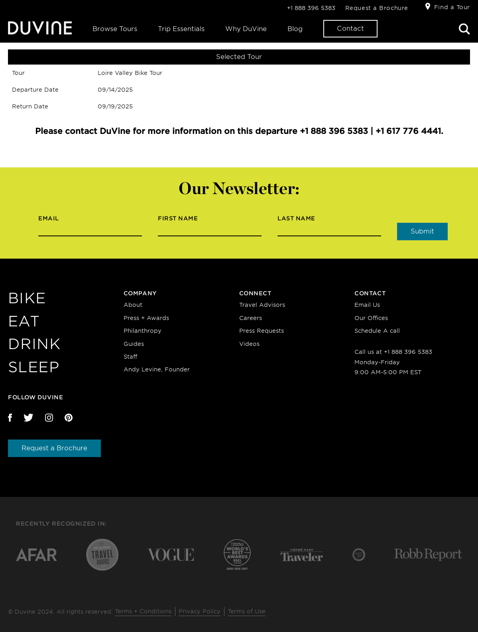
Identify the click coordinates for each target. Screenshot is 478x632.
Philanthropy (142, 331)
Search (464, 29)
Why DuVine (246, 29)
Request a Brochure (376, 8)
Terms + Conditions (143, 611)
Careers (250, 318)
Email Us (367, 305)
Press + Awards (146, 318)
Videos (249, 344)
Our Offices (371, 318)
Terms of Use (247, 611)
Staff (130, 356)
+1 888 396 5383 (311, 8)
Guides (134, 344)
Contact (350, 28)
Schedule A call (377, 331)
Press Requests (261, 331)
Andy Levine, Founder (157, 369)
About (133, 305)
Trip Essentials (181, 29)
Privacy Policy (199, 611)
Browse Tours (114, 29)
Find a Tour (452, 7)
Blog (295, 29)
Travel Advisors (262, 305)
